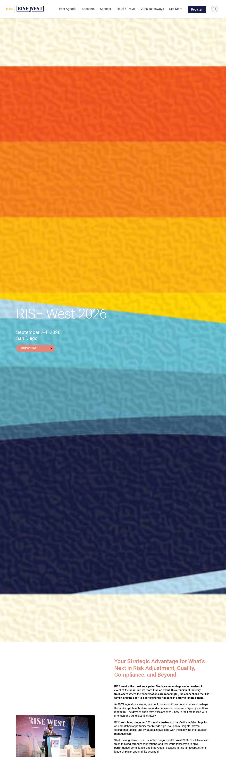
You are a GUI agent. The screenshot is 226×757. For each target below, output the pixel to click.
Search (214, 9)
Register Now (28, 347)
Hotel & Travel (126, 9)
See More (175, 9)
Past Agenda (67, 9)
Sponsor (105, 9)
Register (196, 9)
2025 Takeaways (152, 9)
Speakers (88, 9)
